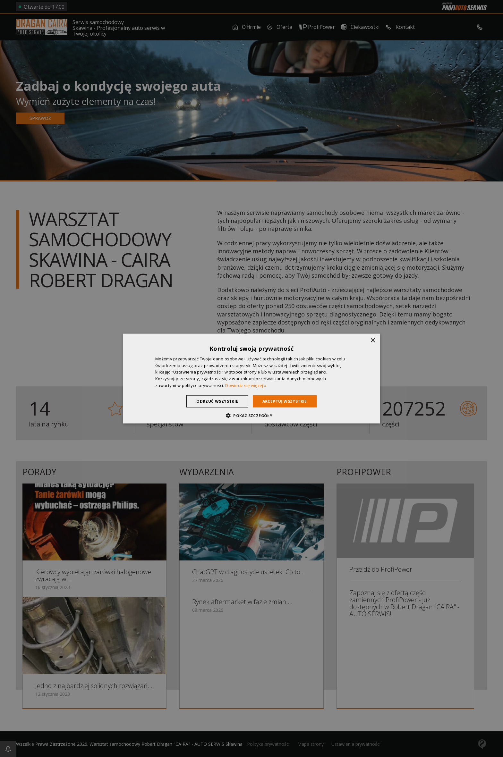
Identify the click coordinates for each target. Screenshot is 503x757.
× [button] (372, 340)
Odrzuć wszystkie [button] (217, 401)
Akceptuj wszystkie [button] (284, 401)
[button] (251, 415)
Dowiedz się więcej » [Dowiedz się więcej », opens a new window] (245, 385)
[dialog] (251, 378)
